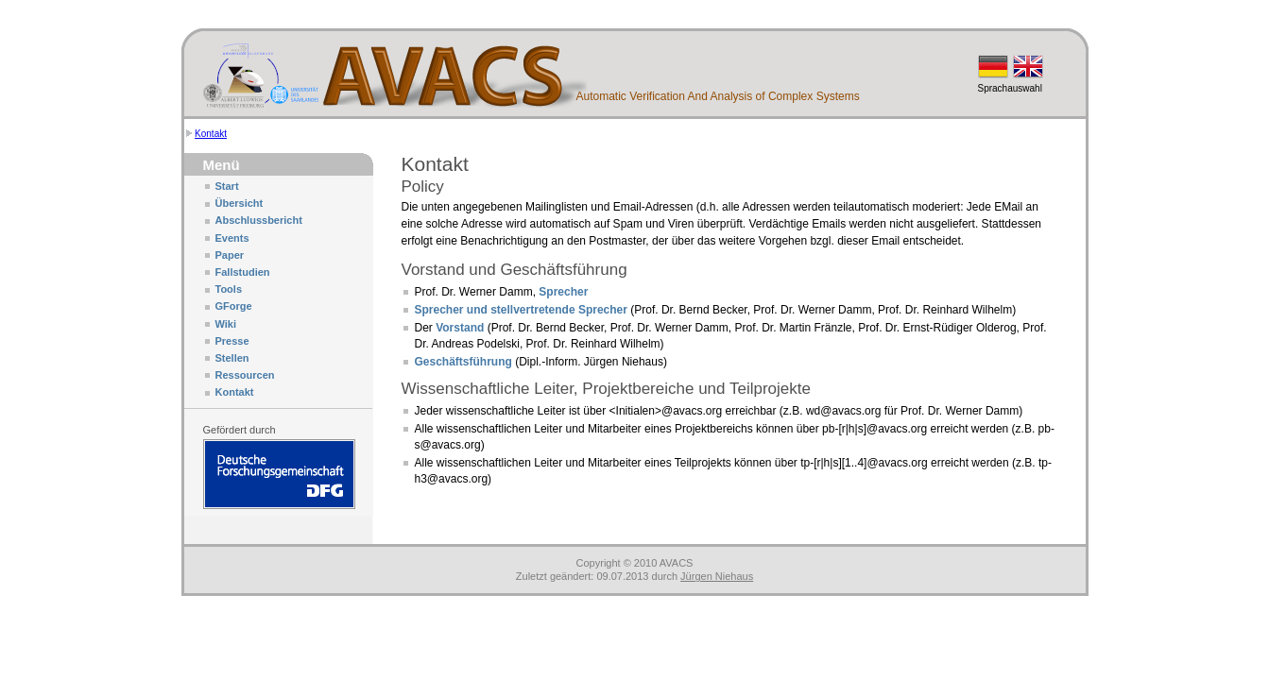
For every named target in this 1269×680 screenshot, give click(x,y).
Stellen (232, 358)
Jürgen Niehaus (716, 576)
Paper (230, 255)
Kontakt (211, 133)
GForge (233, 306)
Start (227, 186)
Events (232, 238)
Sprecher (563, 291)
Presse (232, 341)
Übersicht (239, 203)
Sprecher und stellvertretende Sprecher (521, 309)
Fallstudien (242, 272)
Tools (229, 289)
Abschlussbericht (258, 220)
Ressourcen (245, 375)
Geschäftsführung (463, 361)
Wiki (226, 324)
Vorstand (460, 327)
